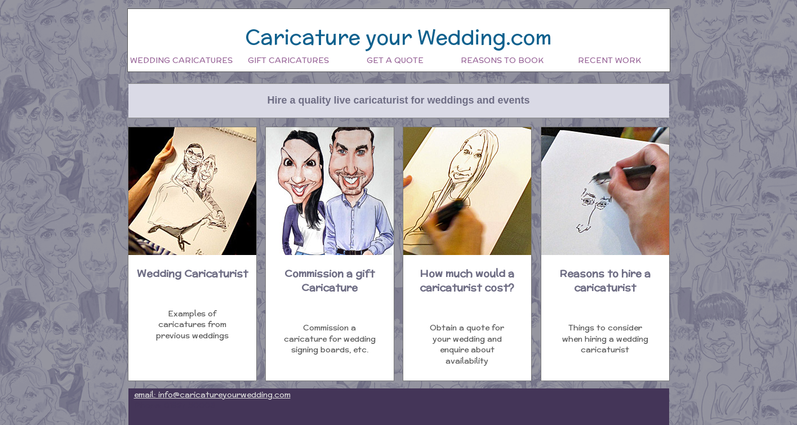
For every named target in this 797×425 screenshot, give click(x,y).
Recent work (609, 60)
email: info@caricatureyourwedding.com (212, 394)
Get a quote (395, 60)
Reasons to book (502, 60)
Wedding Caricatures (181, 60)
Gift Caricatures (288, 60)
